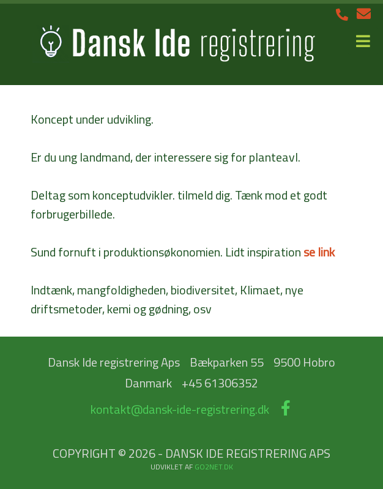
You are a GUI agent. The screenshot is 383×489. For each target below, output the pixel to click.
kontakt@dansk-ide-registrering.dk (180, 409)
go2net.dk (214, 466)
